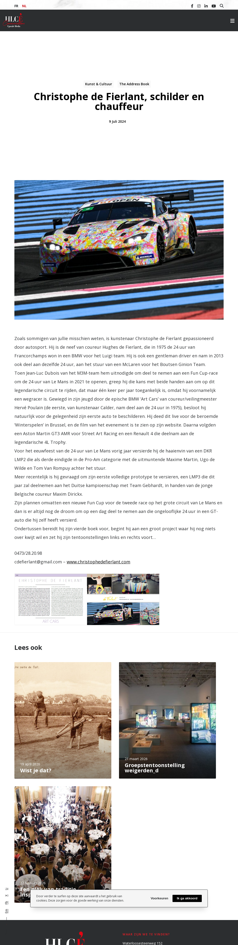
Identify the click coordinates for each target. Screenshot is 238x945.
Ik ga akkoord (187, 898)
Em (6, 911)
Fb (6, 902)
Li (6, 889)
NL (24, 6)
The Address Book (134, 84)
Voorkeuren (159, 898)
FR (16, 6)
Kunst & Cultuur (98, 84)
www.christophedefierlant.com (98, 562)
